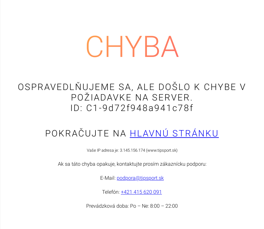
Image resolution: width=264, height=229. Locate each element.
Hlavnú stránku (174, 133)
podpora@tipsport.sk (140, 178)
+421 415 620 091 (141, 192)
